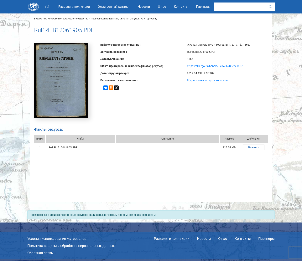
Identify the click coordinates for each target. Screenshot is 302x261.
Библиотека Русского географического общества (61, 18)
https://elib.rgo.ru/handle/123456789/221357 (215, 66)
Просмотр (253, 147)
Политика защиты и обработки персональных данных (71, 246)
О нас (222, 239)
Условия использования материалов (56, 239)
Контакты (243, 239)
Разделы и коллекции (171, 239)
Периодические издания (104, 18)
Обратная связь (40, 253)
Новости (204, 239)
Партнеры (266, 239)
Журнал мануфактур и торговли (138, 18)
